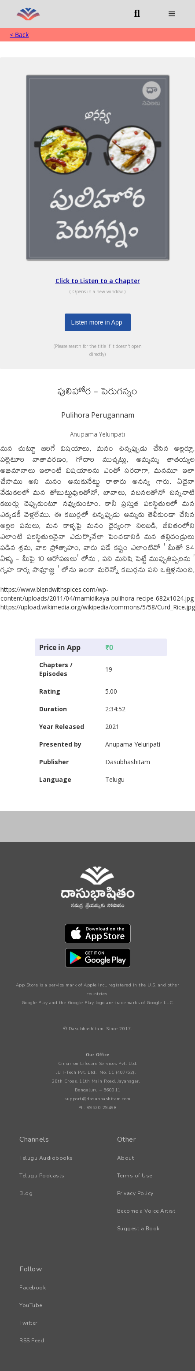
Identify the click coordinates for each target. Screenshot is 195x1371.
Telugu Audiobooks (46, 1158)
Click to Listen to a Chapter (97, 280)
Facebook (32, 1287)
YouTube (30, 1305)
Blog (26, 1193)
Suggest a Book (138, 1228)
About (125, 1158)
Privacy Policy (135, 1193)
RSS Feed (31, 1340)
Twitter (28, 1322)
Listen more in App (96, 322)
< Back (19, 34)
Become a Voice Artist (146, 1210)
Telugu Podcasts (42, 1175)
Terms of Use (134, 1175)
